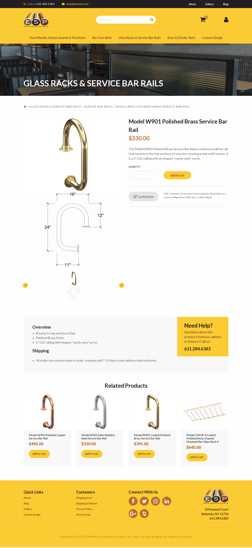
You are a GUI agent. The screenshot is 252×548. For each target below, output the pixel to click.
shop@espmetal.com (77, 3)
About (192, 4)
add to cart (177, 175)
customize (143, 196)
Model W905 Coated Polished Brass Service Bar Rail (152, 437)
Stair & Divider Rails (181, 38)
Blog (225, 4)
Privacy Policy (84, 509)
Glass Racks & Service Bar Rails (139, 38)
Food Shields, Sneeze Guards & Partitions (58, 38)
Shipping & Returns (86, 504)
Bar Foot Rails (102, 38)
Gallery (209, 4)
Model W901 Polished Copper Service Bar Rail (47, 437)
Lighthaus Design (180, 537)
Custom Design (212, 38)
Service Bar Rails (98, 106)
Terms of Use (83, 515)
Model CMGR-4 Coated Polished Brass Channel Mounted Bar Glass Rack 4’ (202, 439)
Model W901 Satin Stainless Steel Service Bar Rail (98, 437)
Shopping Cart (84, 498)
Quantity (135, 166)
